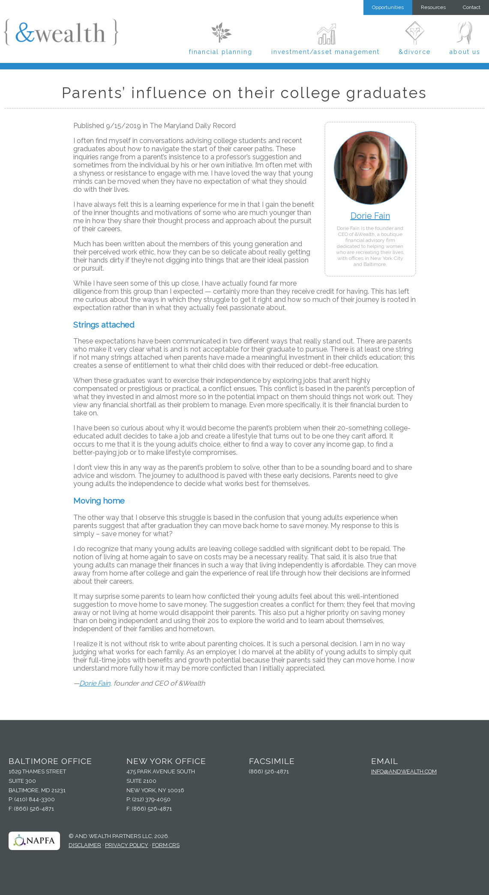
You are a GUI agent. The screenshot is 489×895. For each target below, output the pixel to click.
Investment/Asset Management (325, 51)
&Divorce (415, 51)
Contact (471, 7)
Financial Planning (220, 51)
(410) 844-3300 (35, 799)
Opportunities (388, 7)
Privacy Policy (126, 845)
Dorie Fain (370, 216)
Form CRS (166, 845)
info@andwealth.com (404, 771)
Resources (433, 7)
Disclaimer (85, 845)
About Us (465, 51)
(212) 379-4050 (151, 799)
